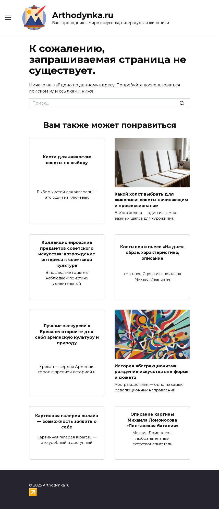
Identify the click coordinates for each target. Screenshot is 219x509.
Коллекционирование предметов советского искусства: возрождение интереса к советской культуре (66, 254)
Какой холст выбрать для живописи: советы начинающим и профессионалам (151, 200)
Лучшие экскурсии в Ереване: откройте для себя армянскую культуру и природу (67, 334)
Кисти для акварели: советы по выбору (67, 159)
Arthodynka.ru (82, 15)
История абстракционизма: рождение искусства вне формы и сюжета (152, 372)
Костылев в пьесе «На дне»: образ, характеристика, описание (152, 252)
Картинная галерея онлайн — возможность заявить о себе (66, 421)
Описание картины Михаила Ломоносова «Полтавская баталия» (152, 420)
